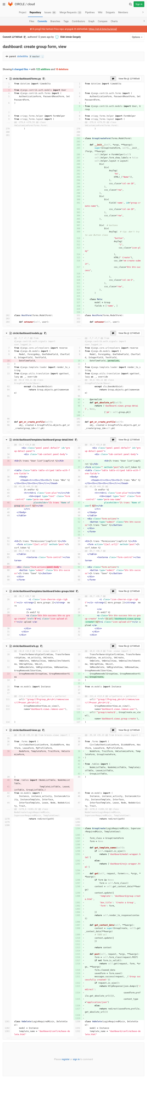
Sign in (138, 4)
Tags (66, 21)
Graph (91, 21)
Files (31, 21)
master (35, 56)
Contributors (78, 21)
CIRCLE (20, 4)
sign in (76, 1059)
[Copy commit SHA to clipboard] (25, 37)
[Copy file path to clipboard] (44, 78)
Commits (42, 21)
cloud (31, 4)
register (65, 1059)
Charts (114, 21)
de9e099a (22, 56)
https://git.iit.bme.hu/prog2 (103, 29)
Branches (55, 21)
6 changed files (21, 69)
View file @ (129, 78)
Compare (102, 21)
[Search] (130, 4)
